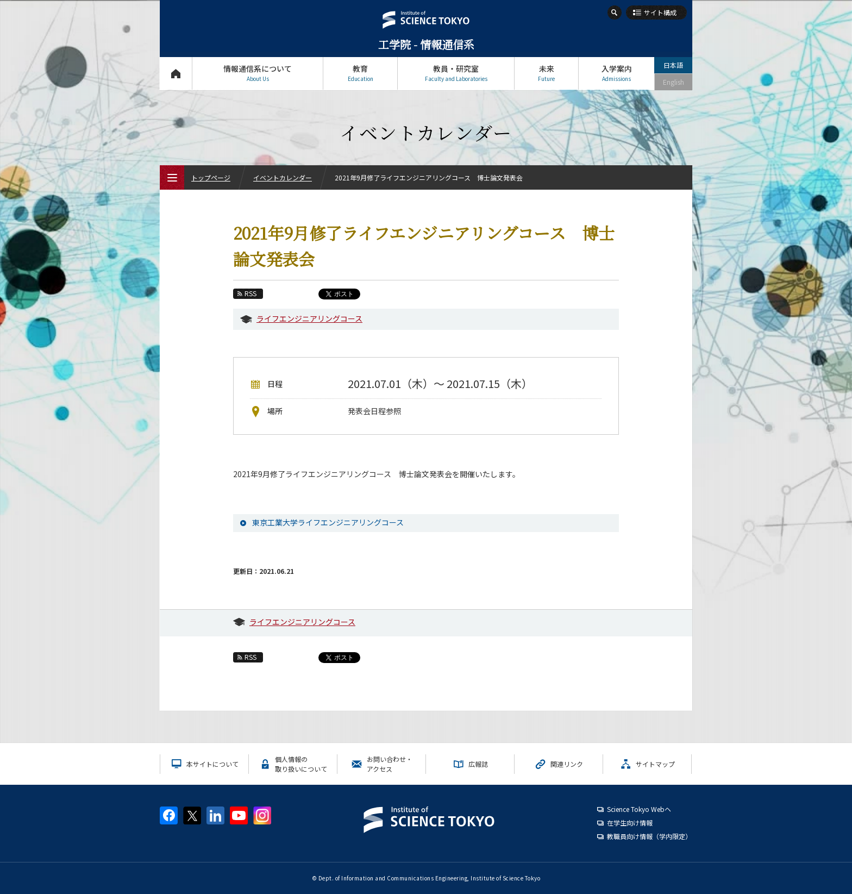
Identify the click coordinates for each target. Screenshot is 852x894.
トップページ (176, 73)
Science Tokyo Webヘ (639, 809)
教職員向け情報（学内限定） (649, 836)
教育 (360, 73)
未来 (546, 73)
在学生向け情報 (630, 822)
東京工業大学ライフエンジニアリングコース (328, 522)
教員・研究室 (456, 73)
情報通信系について (257, 73)
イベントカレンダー (282, 177)
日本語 (673, 65)
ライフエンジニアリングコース (309, 318)
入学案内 (616, 73)
